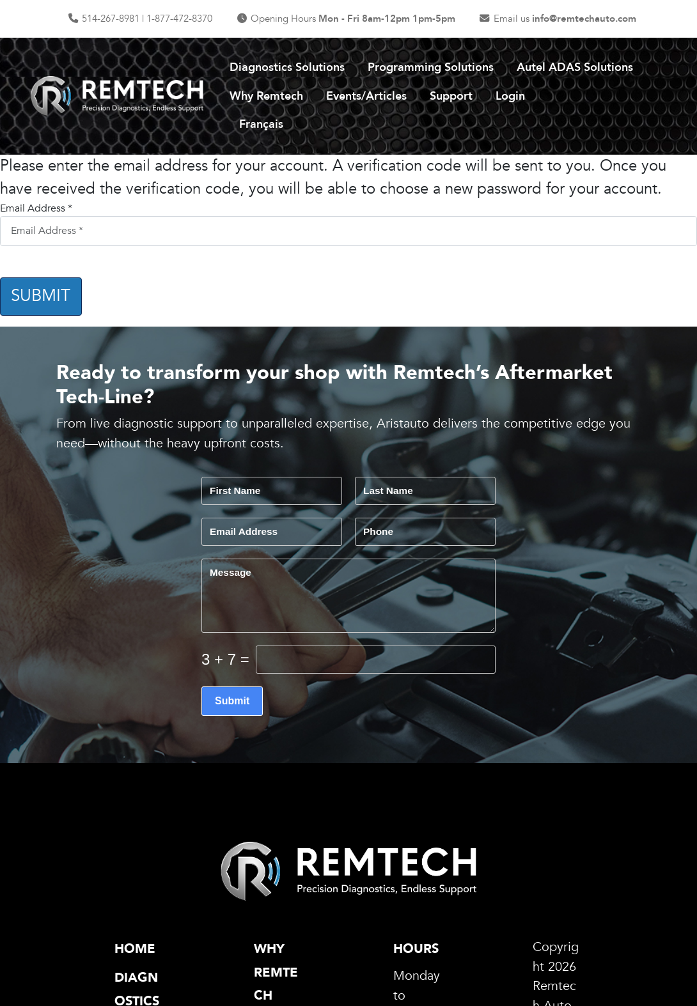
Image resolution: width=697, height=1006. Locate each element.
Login (510, 96)
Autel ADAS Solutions (575, 67)
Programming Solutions (431, 67)
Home (134, 948)
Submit (40, 295)
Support (451, 96)
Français (261, 124)
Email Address (36, 208)
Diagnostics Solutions (287, 67)
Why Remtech (266, 96)
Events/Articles (366, 96)
